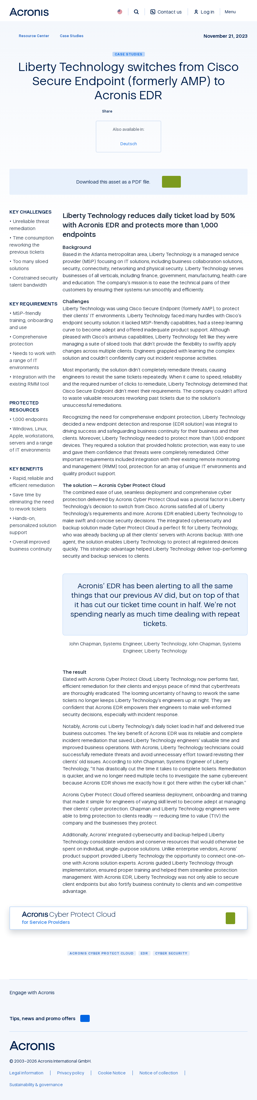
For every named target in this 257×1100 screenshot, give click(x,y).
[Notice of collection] (159, 1072)
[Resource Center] (30, 35)
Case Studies (129, 54)
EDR (144, 953)
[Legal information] (26, 1072)
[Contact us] (166, 15)
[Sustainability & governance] (36, 1084)
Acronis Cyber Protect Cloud (102, 953)
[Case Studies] (72, 35)
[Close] (234, 11)
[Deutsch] (128, 143)
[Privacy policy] (70, 1072)
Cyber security (171, 953)
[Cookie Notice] (112, 1072)
